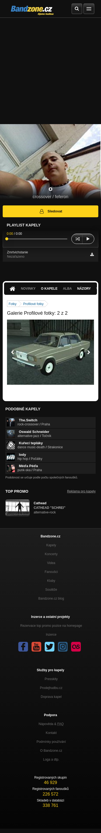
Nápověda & (51, 724)
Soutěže (51, 590)
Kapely (51, 545)
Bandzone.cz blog (51, 598)
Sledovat (50, 211)
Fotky (12, 304)
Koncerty (51, 554)
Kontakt (51, 733)
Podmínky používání (51, 742)
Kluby (51, 581)
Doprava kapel (51, 697)
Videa (51, 563)
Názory (84, 288)
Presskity (51, 679)
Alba (67, 288)
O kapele (49, 288)
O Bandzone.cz (51, 750)
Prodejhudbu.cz (51, 688)
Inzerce (51, 634)
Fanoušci (51, 572)
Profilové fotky (33, 304)
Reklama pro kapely (81, 491)
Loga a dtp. (51, 759)
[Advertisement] (50, 70)
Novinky (28, 288)
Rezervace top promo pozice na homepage (51, 626)
